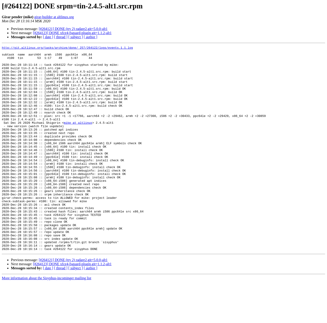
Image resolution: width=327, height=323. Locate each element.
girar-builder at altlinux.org (54, 17)
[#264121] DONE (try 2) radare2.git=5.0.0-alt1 (73, 29)
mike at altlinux (78, 138)
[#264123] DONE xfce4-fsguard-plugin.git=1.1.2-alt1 (72, 33)
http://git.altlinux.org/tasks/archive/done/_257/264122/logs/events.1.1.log (67, 48)
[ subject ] (75, 37)
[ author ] (90, 37)
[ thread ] (60, 37)
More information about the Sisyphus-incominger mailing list (46, 319)
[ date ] (48, 37)
